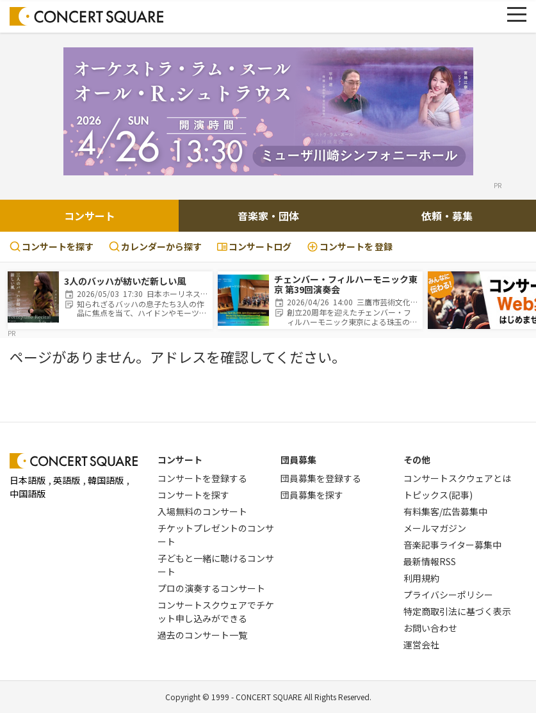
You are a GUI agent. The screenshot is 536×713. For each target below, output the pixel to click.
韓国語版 (106, 480)
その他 (416, 459)
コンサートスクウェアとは (457, 478)
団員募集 (298, 459)
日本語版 (27, 480)
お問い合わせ (430, 627)
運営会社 (421, 644)
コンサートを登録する (202, 478)
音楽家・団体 (268, 215)
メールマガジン (434, 528)
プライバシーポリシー (448, 594)
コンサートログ (254, 246)
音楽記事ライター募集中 (452, 544)
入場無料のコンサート (202, 511)
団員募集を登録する (320, 478)
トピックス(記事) (438, 494)
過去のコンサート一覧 (202, 635)
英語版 (66, 480)
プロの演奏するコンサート (211, 588)
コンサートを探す (51, 246)
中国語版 (27, 493)
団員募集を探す (311, 494)
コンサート (89, 215)
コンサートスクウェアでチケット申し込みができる (216, 611)
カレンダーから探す (155, 246)
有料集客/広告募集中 (445, 511)
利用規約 (421, 578)
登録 (350, 246)
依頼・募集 (447, 215)
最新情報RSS (429, 561)
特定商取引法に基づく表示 (457, 611)
